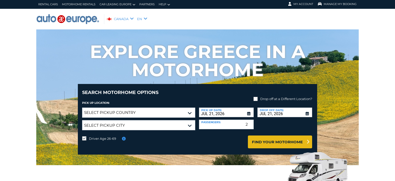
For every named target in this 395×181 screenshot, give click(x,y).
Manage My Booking (337, 4)
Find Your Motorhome (277, 138)
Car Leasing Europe (117, 4)
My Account (300, 4)
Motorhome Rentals (78, 4)
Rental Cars (48, 4)
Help (164, 4)
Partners (147, 4)
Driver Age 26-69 (102, 135)
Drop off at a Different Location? (286, 95)
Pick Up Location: (96, 99)
